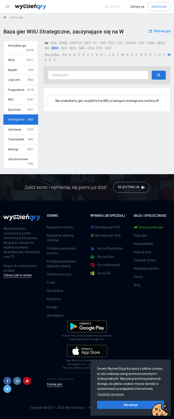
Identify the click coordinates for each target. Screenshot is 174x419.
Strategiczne (20, 119)
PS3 (103, 43)
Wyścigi (20, 149)
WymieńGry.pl (74, 407)
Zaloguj (137, 6)
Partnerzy (54, 299)
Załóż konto (159, 6)
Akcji (20, 60)
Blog (137, 285)
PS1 (120, 43)
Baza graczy (142, 252)
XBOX (161, 43)
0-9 (64, 55)
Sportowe (20, 109)
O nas (51, 282)
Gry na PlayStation (106, 248)
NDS (73, 48)
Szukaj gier (54, 384)
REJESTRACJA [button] (131, 187)
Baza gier (140, 235)
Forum (138, 277)
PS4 (54, 43)
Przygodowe (20, 90)
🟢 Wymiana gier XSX (105, 235)
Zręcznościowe (20, 161)
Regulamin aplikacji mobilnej (60, 238)
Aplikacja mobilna (146, 268)
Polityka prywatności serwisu (61, 251)
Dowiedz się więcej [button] (111, 394)
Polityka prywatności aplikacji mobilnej (61, 264)
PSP (141, 43)
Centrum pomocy (59, 274)
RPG (20, 99)
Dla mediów (55, 291)
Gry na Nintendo (105, 265)
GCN (90, 48)
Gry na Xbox (102, 257)
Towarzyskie (20, 139)
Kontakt (52, 307)
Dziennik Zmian (145, 260)
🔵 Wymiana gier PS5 (105, 227)
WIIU (54, 48)
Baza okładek (143, 244)
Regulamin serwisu (60, 227)
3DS (64, 48)
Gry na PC (100, 273)
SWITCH (76, 43)
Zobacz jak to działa (17, 275)
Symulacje (20, 129)
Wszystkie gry (20, 48)
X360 (150, 43)
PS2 (111, 43)
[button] (7, 381)
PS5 (99, 48)
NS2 (87, 43)
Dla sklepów (55, 315)
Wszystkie (52, 55)
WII (47, 48)
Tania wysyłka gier (149, 227)
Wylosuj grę (160, 33)
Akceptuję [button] (131, 405)
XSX (108, 48)
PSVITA (130, 43)
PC (95, 43)
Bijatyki (20, 70)
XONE (63, 43)
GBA (82, 48)
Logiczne (20, 80)
